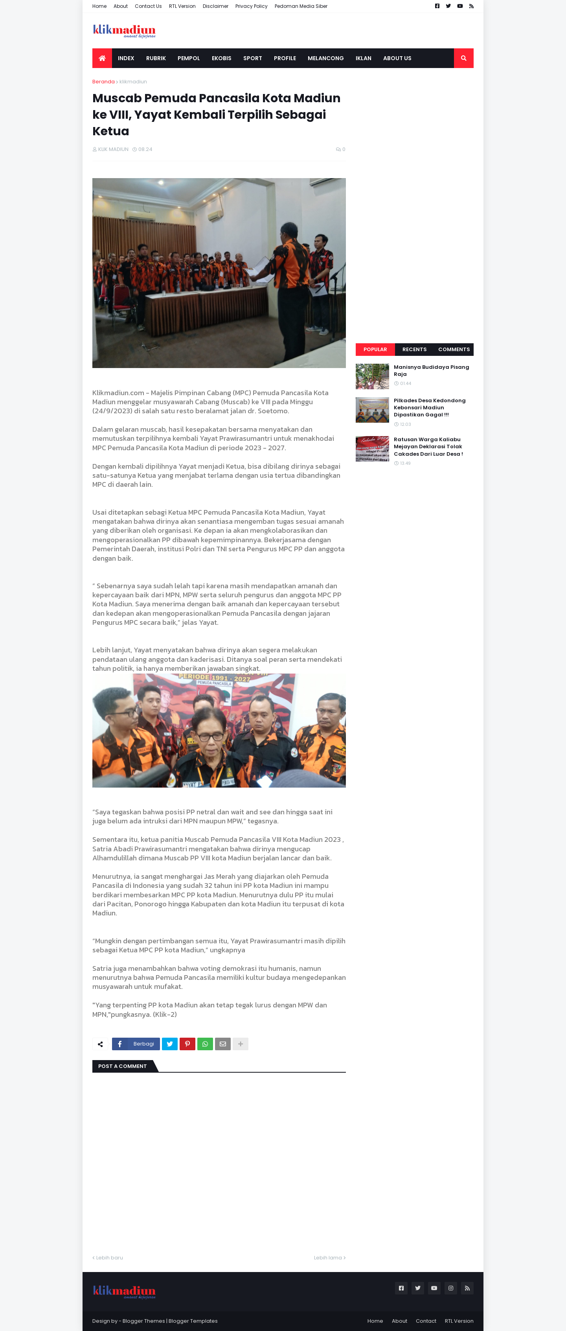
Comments (454, 349)
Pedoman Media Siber (301, 6)
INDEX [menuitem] (126, 58)
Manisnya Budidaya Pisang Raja (431, 371)
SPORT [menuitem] (252, 58)
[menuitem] (102, 58)
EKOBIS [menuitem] (222, 58)
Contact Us (148, 6)
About (121, 6)
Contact (426, 1321)
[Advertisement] (415, 196)
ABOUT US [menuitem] (397, 58)
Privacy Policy (251, 6)
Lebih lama (328, 1257)
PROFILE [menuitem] (285, 58)
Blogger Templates (193, 1321)
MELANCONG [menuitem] (326, 58)
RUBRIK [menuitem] (156, 58)
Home (99, 6)
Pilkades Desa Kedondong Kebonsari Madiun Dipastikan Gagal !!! (430, 407)
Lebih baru (109, 1257)
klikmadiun (133, 81)
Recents (414, 349)
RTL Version (182, 6)
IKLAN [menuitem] (363, 58)
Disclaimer (215, 6)
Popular (375, 349)
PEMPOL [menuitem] (189, 58)
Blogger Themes (144, 1321)
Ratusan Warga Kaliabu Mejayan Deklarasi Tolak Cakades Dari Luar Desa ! (428, 446)
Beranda (103, 81)
